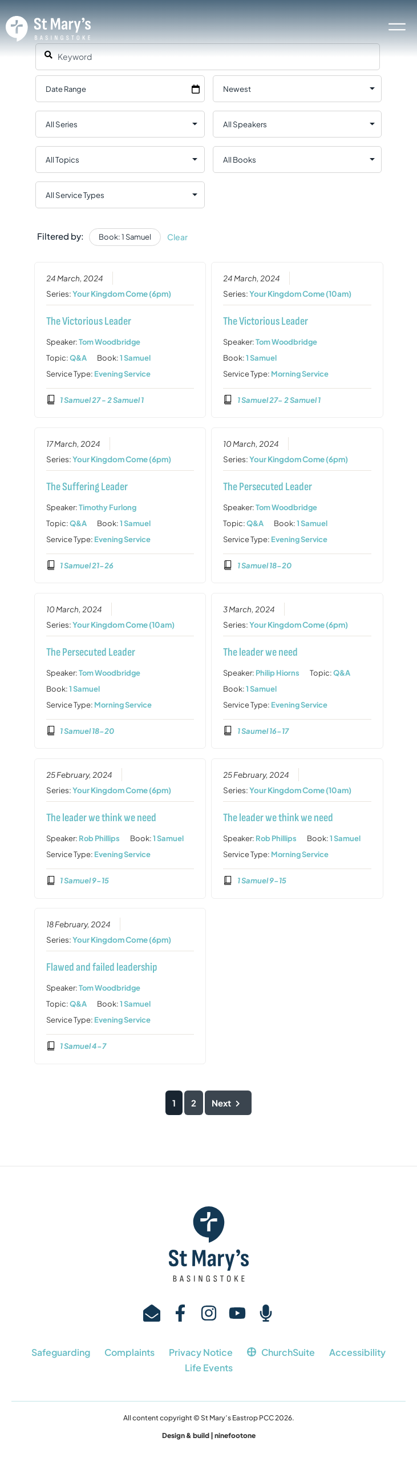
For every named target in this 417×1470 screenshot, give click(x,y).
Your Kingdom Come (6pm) (121, 293)
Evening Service (122, 373)
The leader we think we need (101, 818)
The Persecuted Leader (267, 487)
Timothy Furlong (107, 507)
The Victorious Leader (88, 321)
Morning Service (300, 373)
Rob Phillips (98, 838)
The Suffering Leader (86, 487)
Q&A (77, 357)
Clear (177, 237)
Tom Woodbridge (109, 341)
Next (228, 1102)
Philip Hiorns (277, 672)
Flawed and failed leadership (101, 967)
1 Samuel (134, 357)
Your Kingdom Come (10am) (300, 293)
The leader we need (260, 652)
